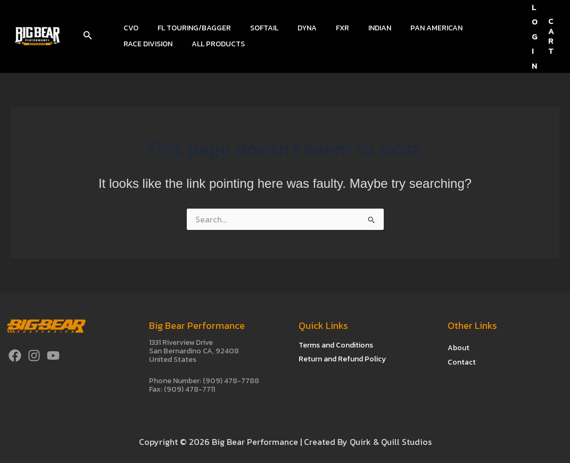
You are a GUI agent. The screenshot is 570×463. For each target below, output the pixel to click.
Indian (356, 28)
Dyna (292, 28)
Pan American (409, 28)
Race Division (474, 28)
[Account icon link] (535, 36)
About (458, 347)
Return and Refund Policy (342, 359)
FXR (323, 28)
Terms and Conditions (336, 345)
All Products (148, 43)
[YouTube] (53, 355)
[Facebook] (15, 355)
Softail (253, 28)
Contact (462, 361)
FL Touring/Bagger (188, 28)
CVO (128, 28)
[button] (88, 36)
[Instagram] (34, 355)
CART (551, 36)
